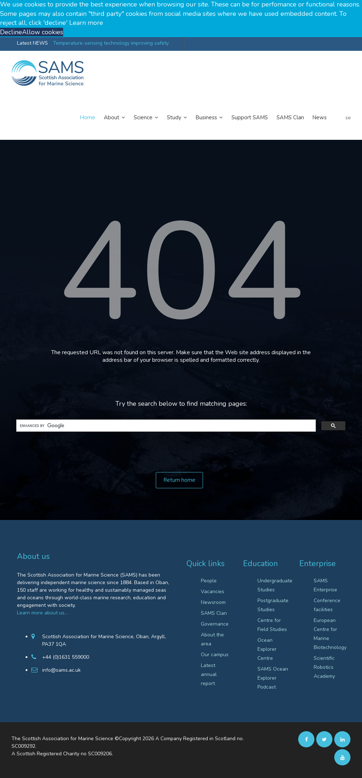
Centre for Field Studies (272, 625)
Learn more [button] (86, 22)
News (320, 117)
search (347, 117)
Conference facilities (327, 605)
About (114, 117)
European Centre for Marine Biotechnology (329, 634)
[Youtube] (342, 757)
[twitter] (324, 739)
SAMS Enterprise (325, 585)
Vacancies (212, 591)
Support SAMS (249, 117)
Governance (215, 624)
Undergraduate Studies (273, 585)
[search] (165, 426)
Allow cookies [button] (42, 32)
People (209, 580)
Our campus (215, 654)
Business (209, 117)
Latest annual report (209, 674)
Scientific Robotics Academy (324, 667)
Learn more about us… (42, 612)
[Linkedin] (342, 739)
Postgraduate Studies (272, 605)
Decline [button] (11, 32)
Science (146, 117)
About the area (212, 639)
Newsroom (213, 602)
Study (177, 117)
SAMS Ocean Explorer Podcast (272, 678)
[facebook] (306, 739)
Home (87, 117)
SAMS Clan (290, 117)
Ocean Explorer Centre (267, 649)
